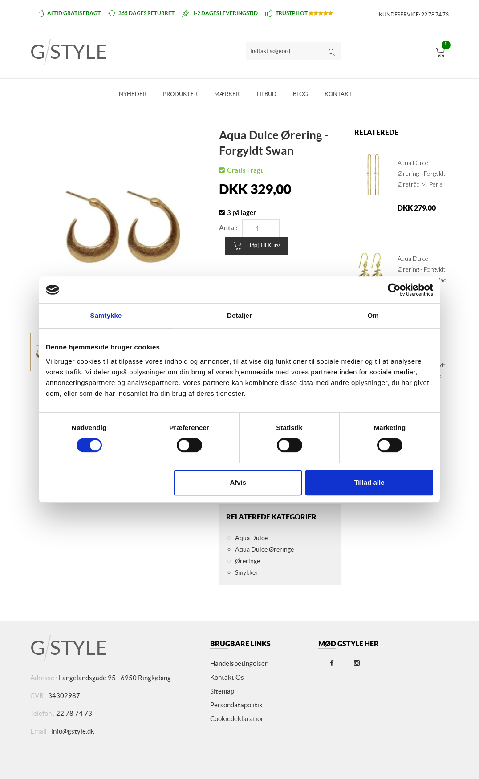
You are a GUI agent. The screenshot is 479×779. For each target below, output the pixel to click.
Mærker (227, 94)
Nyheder (132, 94)
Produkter (180, 94)
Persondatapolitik (236, 705)
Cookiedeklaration (237, 718)
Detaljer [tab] (239, 315)
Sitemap (222, 691)
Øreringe (247, 560)
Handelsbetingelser (239, 663)
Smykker (246, 572)
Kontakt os (227, 677)
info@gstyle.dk (72, 731)
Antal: (228, 227)
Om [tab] (372, 315)
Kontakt (338, 94)
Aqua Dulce (251, 537)
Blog (300, 94)
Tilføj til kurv (257, 246)
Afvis (238, 482)
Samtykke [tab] (106, 315)
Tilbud (266, 94)
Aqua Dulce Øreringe (264, 549)
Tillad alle (369, 482)
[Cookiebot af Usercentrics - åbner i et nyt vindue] (394, 289)
